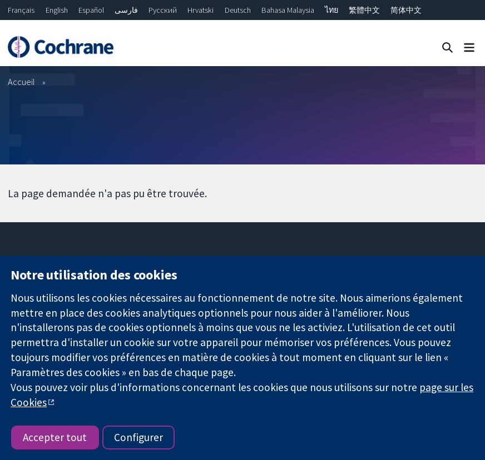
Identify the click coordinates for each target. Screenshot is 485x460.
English (57, 10)
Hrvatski (200, 10)
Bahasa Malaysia (287, 10)
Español (91, 10)
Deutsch (238, 10)
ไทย (331, 10)
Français (21, 10)
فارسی (126, 10)
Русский (163, 10)
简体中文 (406, 10)
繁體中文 (364, 10)
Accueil (21, 81)
